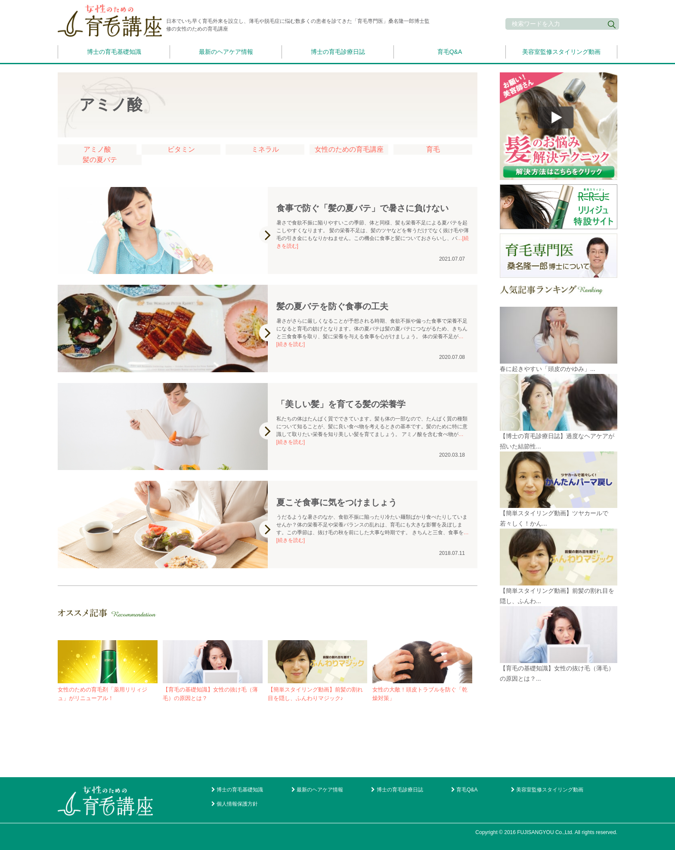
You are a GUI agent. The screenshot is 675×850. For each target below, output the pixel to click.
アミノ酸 (97, 149)
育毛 (433, 149)
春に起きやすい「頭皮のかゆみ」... (547, 368)
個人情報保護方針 (237, 804)
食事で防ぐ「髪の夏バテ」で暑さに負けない (362, 208)
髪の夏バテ (100, 159)
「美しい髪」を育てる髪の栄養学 (341, 404)
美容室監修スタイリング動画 (561, 51)
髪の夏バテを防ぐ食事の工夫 (332, 306)
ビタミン (181, 149)
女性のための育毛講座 (349, 149)
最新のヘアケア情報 (226, 51)
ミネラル (265, 149)
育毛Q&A (449, 51)
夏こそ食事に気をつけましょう (336, 502)
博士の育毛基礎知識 (114, 51)
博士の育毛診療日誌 (338, 51)
